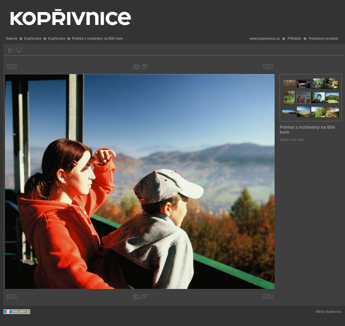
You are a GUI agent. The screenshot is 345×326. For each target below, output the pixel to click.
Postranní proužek (323, 38)
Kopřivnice (32, 38)
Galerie (12, 38)
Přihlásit (294, 38)
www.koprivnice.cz (265, 38)
